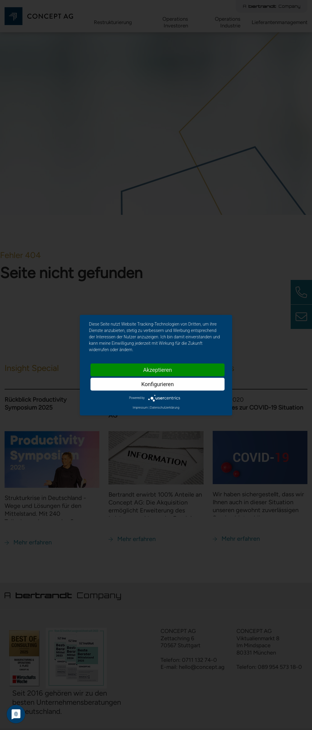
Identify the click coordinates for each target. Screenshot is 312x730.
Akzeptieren (157, 369)
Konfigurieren (157, 384)
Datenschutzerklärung (164, 407)
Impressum (140, 407)
